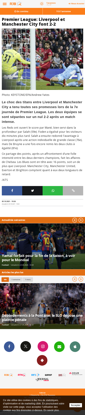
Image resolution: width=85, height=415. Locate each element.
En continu (21, 11)
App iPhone (75, 346)
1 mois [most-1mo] (28, 279)
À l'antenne (64, 11)
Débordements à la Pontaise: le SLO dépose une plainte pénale (42, 317)
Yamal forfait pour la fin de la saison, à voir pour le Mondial (38, 257)
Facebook (9, 346)
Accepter (75, 405)
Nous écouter (77, 3)
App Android (42, 360)
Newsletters (59, 346)
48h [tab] (5, 279)
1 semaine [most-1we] (15, 279)
